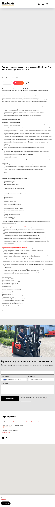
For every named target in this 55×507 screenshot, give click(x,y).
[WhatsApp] (3, 438)
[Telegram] (6, 438)
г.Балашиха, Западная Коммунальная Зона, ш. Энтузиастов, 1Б (22, 421)
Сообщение (4, 383)
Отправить (10, 398)
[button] (39, 4)
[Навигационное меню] (51, 4)
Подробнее (3, 499)
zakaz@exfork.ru (6, 432)
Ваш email (31, 376)
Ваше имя (4, 369)
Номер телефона (5, 376)
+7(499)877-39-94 (7, 427)
